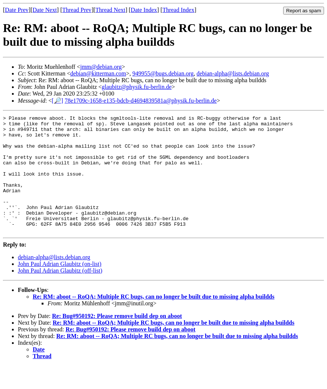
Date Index (144, 10)
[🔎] (57, 100)
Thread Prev (76, 10)
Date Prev (17, 10)
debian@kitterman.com (98, 73)
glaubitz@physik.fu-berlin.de (137, 87)
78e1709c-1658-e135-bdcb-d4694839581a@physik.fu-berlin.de (141, 100)
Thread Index (178, 10)
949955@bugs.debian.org (163, 73)
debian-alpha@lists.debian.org (233, 73)
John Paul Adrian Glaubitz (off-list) (60, 294)
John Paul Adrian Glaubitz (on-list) (59, 287)
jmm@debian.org (101, 67)
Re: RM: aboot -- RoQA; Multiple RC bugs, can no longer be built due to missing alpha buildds (153, 320)
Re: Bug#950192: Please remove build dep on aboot (117, 339)
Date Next (45, 10)
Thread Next (110, 10)
